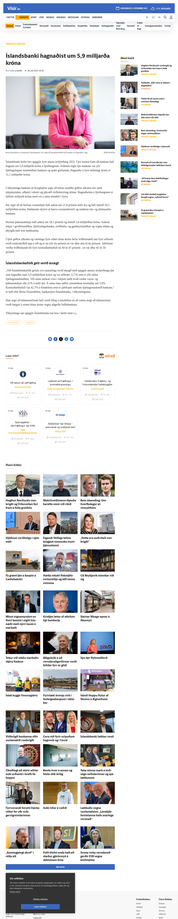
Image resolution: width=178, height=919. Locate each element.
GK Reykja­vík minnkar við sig (94, 564)
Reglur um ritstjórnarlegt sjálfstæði (17, 863)
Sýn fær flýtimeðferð (90, 635)
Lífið (138, 862)
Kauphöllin (30, 323)
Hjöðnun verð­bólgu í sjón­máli (20, 532)
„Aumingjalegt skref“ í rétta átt (20, 805)
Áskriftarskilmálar (44, 876)
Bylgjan (162, 869)
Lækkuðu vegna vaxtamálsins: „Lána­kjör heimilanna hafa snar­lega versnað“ (97, 770)
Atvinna (162, 858)
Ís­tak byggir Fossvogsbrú (18, 667)
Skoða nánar (15, 899)
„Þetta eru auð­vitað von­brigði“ (95, 532)
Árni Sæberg (11, 71)
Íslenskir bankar (13, 323)
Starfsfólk (40, 880)
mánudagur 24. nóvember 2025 (133, 8)
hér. (75, 313)
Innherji (162, 851)
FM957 (162, 873)
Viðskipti (140, 855)
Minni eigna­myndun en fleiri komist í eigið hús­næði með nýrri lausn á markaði (21, 603)
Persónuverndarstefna (16, 868)
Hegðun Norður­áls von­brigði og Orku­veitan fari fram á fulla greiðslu (156, 69)
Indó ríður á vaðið (51, 767)
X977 (161, 876)
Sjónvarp (140, 869)
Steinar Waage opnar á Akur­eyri (95, 600)
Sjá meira (60, 814)
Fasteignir (163, 855)
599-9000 (14, 879)
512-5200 (45, 862)
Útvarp (139, 873)
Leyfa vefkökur (57, 907)
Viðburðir (163, 862)
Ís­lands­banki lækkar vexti (92, 703)
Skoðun (139, 866)
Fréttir (139, 851)
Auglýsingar (41, 865)
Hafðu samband (43, 869)
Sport (138, 858)
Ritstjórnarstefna (43, 873)
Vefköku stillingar (23, 907)
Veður (161, 866)
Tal (160, 880)
